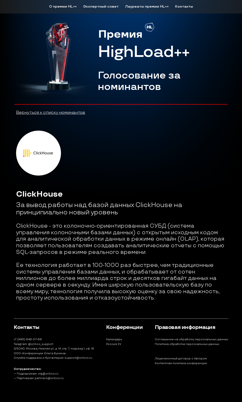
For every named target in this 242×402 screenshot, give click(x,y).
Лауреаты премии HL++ (147, 6)
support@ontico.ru (78, 357)
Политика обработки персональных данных (187, 344)
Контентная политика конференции (181, 363)
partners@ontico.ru (49, 378)
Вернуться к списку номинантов (50, 112)
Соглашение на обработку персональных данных (191, 339)
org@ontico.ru (48, 373)
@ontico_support (40, 344)
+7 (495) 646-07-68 (28, 339)
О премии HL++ (63, 6)
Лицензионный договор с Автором (181, 358)
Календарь (114, 339)
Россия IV (113, 344)
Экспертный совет (101, 6)
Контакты (184, 6)
